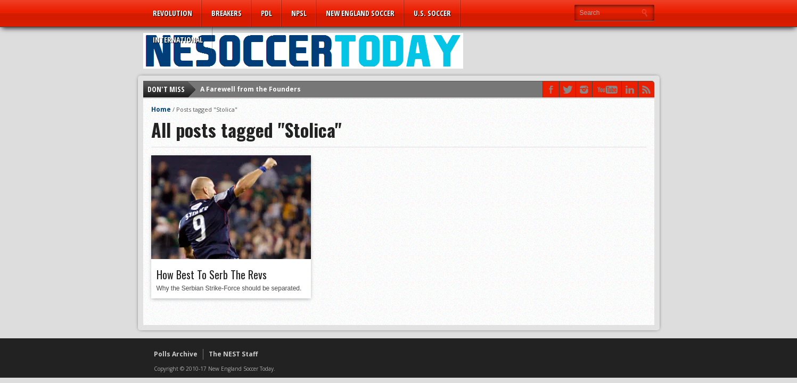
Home (161, 109)
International (178, 40)
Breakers (226, 13)
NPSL (299, 13)
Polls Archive (176, 354)
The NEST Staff (233, 354)
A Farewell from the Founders (250, 89)
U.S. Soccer (432, 13)
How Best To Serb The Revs (212, 274)
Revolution (172, 13)
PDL (266, 13)
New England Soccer (360, 13)
